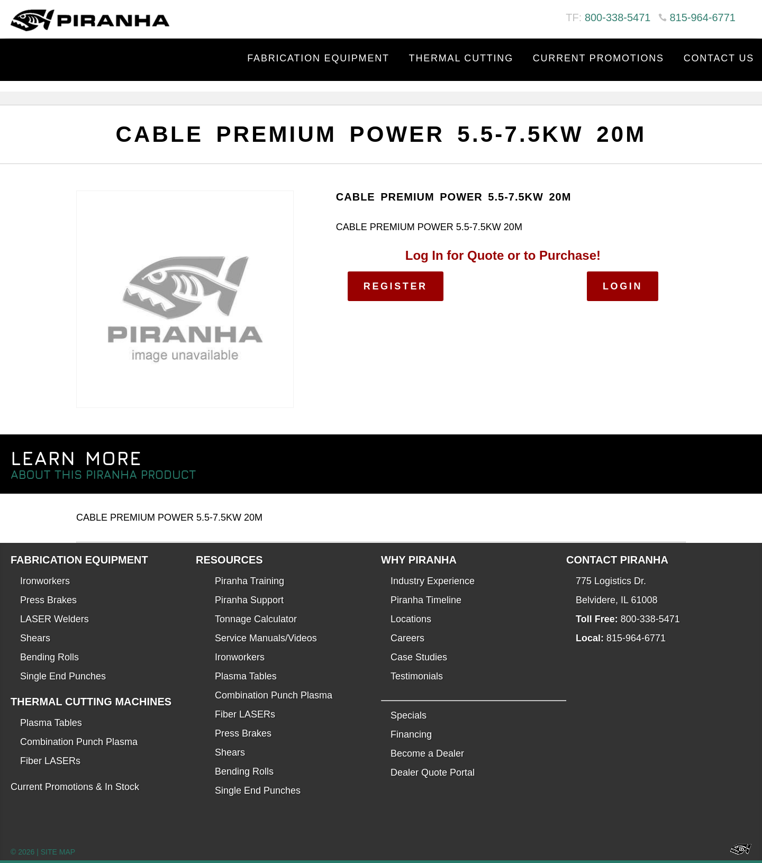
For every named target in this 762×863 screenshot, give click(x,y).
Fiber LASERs (50, 761)
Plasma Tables (51, 722)
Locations (411, 619)
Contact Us (719, 58)
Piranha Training (249, 581)
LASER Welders (54, 619)
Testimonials (417, 676)
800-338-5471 (618, 17)
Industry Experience (433, 581)
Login (622, 286)
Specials (409, 715)
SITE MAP (58, 852)
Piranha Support (249, 600)
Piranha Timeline (426, 600)
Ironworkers (45, 581)
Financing (411, 734)
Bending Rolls (49, 657)
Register (396, 286)
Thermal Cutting (461, 58)
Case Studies (419, 657)
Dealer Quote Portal (433, 772)
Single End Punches (63, 676)
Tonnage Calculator (256, 619)
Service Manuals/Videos (266, 638)
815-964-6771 (702, 17)
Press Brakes (48, 600)
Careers (407, 638)
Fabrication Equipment (318, 58)
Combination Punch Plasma (79, 742)
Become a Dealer (427, 753)
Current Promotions (598, 58)
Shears (35, 638)
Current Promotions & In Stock (75, 787)
